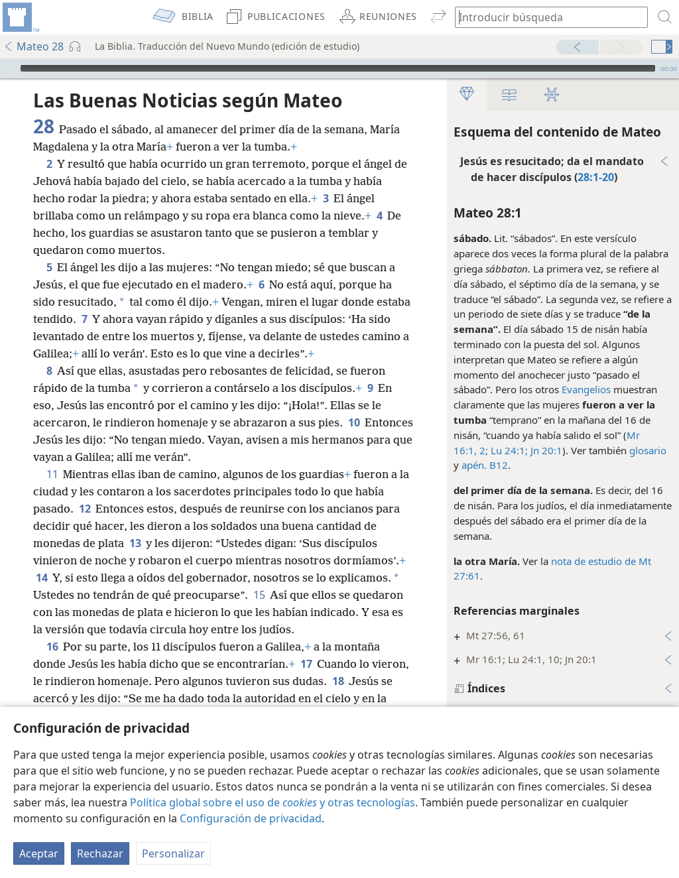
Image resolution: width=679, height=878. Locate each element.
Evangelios (586, 389)
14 (41, 577)
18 (338, 681)
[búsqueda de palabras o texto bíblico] (545, 17)
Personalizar (173, 853)
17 (306, 664)
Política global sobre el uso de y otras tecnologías (272, 802)
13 (135, 543)
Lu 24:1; (508, 450)
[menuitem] (20, 17)
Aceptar (38, 853)
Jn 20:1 (545, 450)
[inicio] (20, 17)
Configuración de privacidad (251, 818)
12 (84, 508)
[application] (339, 68)
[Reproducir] (8, 68)
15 (259, 595)
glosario (647, 450)
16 (52, 646)
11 (52, 474)
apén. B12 (485, 464)
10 (353, 422)
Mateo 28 (33, 46)
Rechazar (100, 853)
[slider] (338, 68)
